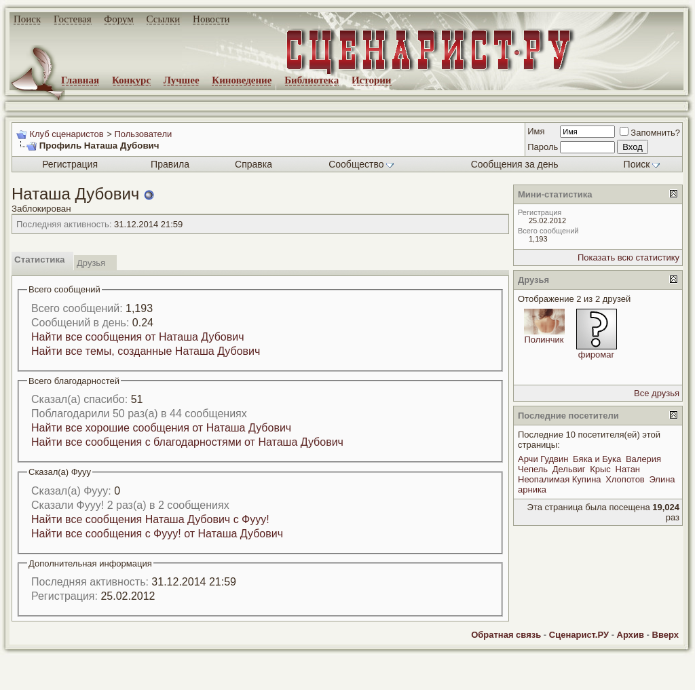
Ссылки (164, 19)
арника (532, 489)
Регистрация (70, 164)
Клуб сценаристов (66, 134)
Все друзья (656, 393)
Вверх (665, 635)
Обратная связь (506, 635)
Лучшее (182, 80)
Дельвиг (569, 469)
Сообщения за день (515, 164)
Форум (118, 19)
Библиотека (311, 80)
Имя (535, 131)
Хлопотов (625, 479)
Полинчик (543, 339)
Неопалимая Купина (559, 479)
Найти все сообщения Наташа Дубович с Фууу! (150, 519)
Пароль (542, 147)
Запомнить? (650, 133)
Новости (211, 19)
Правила (170, 164)
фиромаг (596, 354)
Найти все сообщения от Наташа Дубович (137, 337)
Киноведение (241, 80)
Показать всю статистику (628, 257)
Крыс (600, 469)
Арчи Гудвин (543, 459)
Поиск (27, 19)
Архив (630, 635)
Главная (80, 80)
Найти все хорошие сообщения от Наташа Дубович (161, 428)
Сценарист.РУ (579, 635)
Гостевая (73, 19)
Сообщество (361, 164)
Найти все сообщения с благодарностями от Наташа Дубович (187, 442)
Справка (253, 164)
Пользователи (143, 134)
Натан (628, 469)
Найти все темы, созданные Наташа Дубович (145, 351)
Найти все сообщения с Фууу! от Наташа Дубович (157, 533)
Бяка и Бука (597, 459)
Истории (372, 80)
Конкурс (131, 80)
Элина (662, 479)
